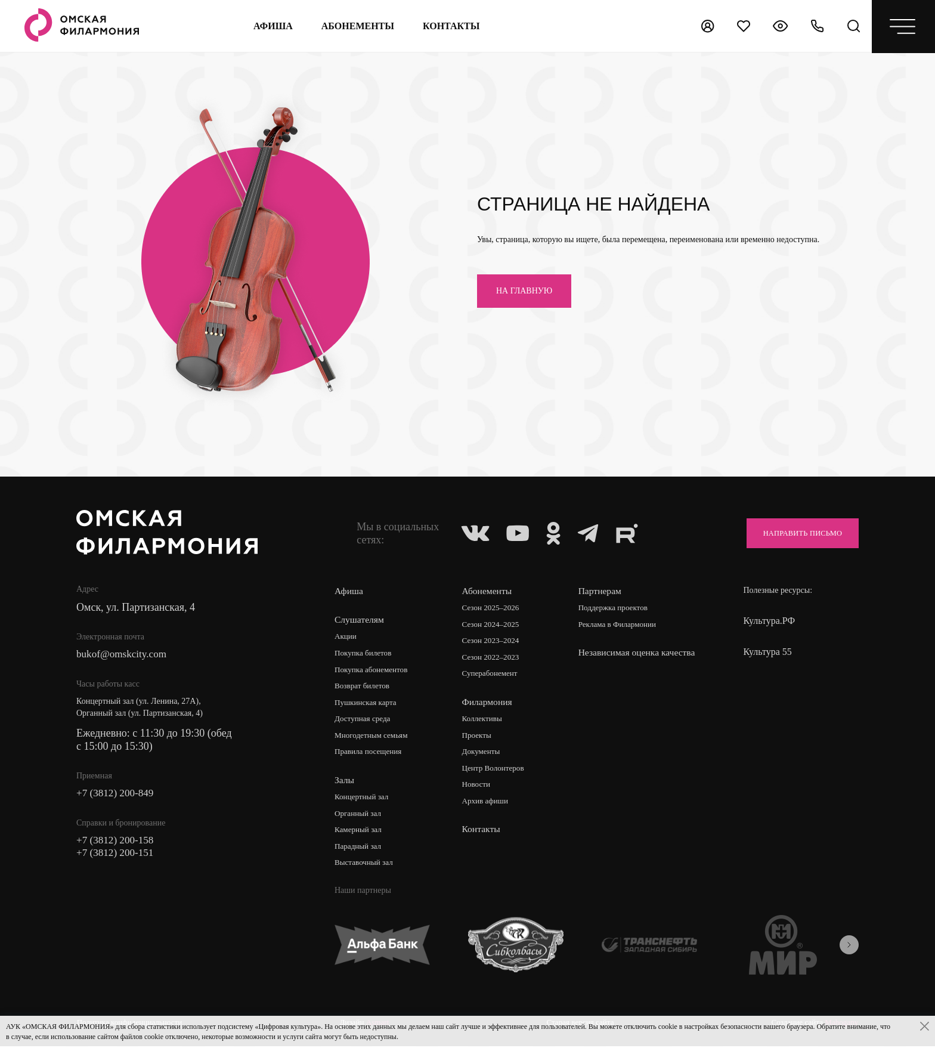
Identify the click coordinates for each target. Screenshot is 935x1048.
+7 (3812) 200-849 (116, 794)
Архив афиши (487, 803)
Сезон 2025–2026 (493, 608)
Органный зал (359, 815)
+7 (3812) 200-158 (116, 842)
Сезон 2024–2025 (493, 624)
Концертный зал (363, 798)
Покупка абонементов (374, 670)
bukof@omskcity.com (123, 655)
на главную (524, 290)
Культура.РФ (769, 621)
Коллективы (484, 720)
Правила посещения (370, 753)
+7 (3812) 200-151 (116, 855)
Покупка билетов (365, 653)
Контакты (482, 832)
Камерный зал (360, 832)
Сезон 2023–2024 (493, 641)
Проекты (478, 736)
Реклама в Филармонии (621, 624)
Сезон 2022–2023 (493, 658)
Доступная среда (364, 720)
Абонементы (356, 26)
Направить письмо (796, 532)
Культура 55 (767, 652)
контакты (450, 26)
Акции (346, 636)
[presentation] (849, 947)
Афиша (272, 26)
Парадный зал (359, 849)
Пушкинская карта (368, 703)
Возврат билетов (364, 686)
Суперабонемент (492, 674)
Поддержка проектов (617, 608)
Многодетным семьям (374, 736)
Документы (483, 753)
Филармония (489, 703)
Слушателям (360, 619)
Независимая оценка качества (621, 659)
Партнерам (602, 591)
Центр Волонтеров (496, 770)
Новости (478, 787)
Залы (345, 782)
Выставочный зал (366, 865)
